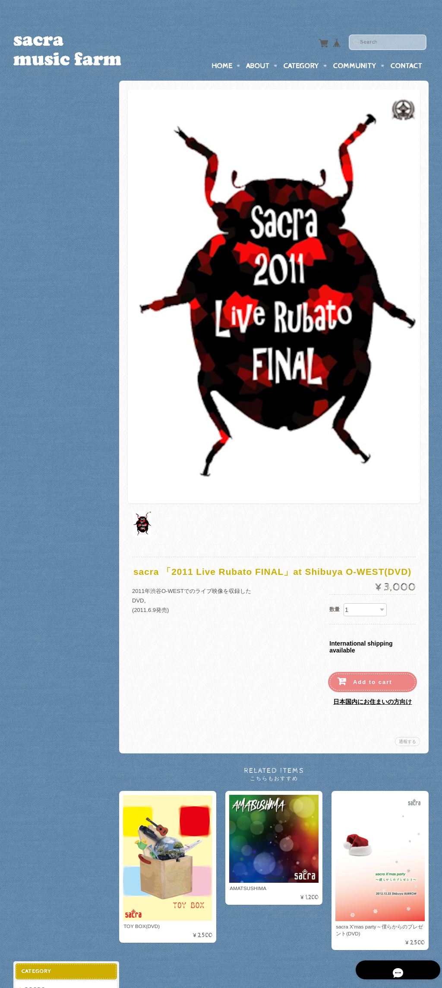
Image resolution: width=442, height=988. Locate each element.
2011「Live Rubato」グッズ (62, 292)
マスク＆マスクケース (54, 155)
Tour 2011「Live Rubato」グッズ (66, 275)
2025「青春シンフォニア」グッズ (66, 530)
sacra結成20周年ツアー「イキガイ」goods (67, 138)
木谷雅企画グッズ (48, 458)
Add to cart (372, 662)
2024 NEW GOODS (51, 416)
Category (301, 49)
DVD (30, 614)
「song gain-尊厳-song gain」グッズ (65, 550)
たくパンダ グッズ (49, 238)
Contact (406, 49)
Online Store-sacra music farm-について (66, 688)
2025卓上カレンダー (52, 430)
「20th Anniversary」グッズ (62, 381)
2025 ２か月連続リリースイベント (66, 475)
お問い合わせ (41, 709)
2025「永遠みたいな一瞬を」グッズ (66, 509)
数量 (334, 590)
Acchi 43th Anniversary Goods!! (64, 310)
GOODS (34, 91)
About (257, 49)
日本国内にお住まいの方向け (372, 681)
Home (222, 49)
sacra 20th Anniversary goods (65, 121)
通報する (407, 721)
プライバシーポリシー (52, 725)
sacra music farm (48, 107)
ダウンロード (41, 631)
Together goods (46, 169)
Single (34, 584)
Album (34, 598)
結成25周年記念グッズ (54, 443)
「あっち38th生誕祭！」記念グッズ (65, 200)
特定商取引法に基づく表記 (57, 743)
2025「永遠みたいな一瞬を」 (63, 492)
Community (354, 49)
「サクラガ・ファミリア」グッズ (65, 255)
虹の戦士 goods (46, 183)
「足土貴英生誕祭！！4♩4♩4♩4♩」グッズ (67, 344)
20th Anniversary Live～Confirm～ (65, 364)
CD (28, 569)
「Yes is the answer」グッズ (63, 326)
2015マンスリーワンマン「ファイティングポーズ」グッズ (66, 220)
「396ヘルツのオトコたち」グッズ (67, 399)
